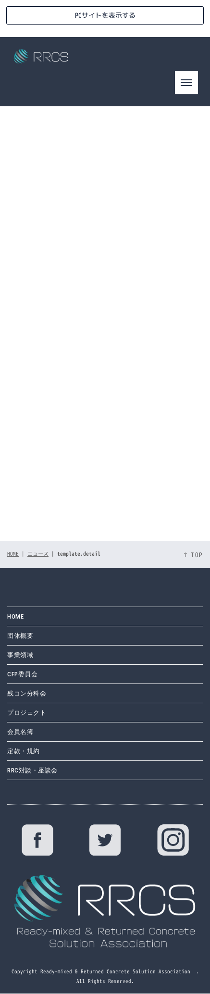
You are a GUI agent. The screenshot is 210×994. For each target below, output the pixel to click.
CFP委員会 (22, 660)
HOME (13, 540)
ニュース (38, 540)
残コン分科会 (26, 679)
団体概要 (20, 622)
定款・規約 (23, 737)
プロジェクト (26, 699)
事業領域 (20, 641)
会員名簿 (20, 718)
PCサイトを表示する (105, 15)
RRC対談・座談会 (32, 756)
